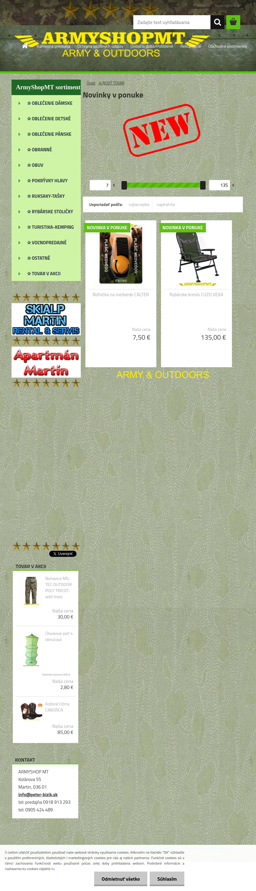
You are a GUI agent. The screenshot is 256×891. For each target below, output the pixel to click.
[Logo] (53, 22)
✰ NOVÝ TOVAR (111, 83)
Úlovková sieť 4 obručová (59, 636)
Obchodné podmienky (227, 46)
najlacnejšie (139, 204)
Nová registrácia (227, 5)
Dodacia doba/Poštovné (151, 46)
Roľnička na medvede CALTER (121, 295)
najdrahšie (166, 204)
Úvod (91, 83)
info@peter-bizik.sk (38, 794)
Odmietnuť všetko (120, 878)
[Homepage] (25, 46)
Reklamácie (190, 46)
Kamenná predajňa (53, 46)
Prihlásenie (201, 5)
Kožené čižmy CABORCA (57, 707)
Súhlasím (167, 878)
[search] (217, 22)
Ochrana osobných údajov (100, 46)
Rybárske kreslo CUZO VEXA (196, 295)
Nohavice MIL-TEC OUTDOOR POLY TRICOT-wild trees (58, 587)
